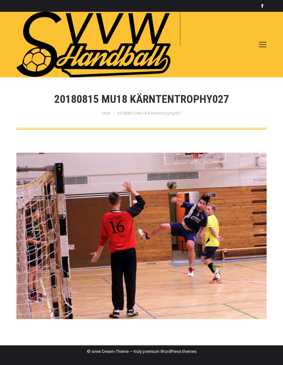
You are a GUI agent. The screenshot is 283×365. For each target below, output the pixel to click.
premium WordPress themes (169, 351)
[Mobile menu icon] (263, 44)
